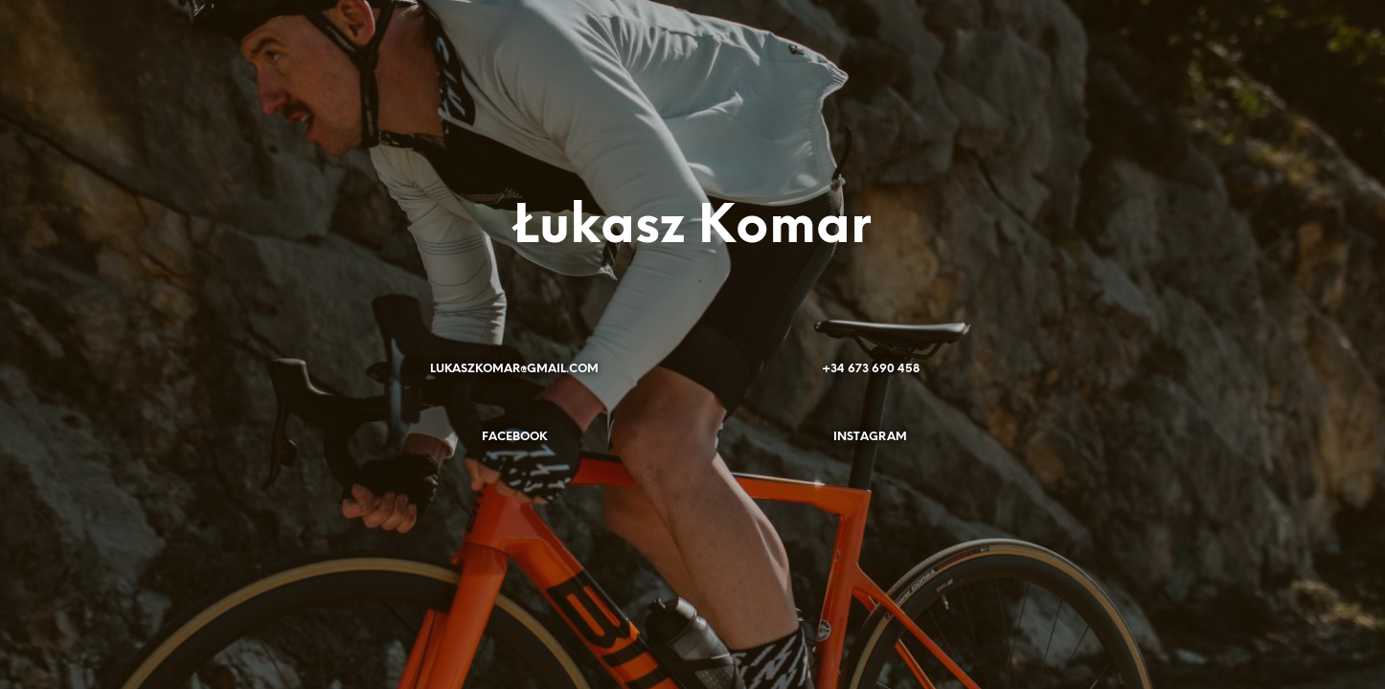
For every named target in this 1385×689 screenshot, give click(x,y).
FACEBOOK (514, 437)
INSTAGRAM (870, 437)
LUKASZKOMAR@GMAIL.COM (514, 369)
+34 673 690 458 (871, 369)
